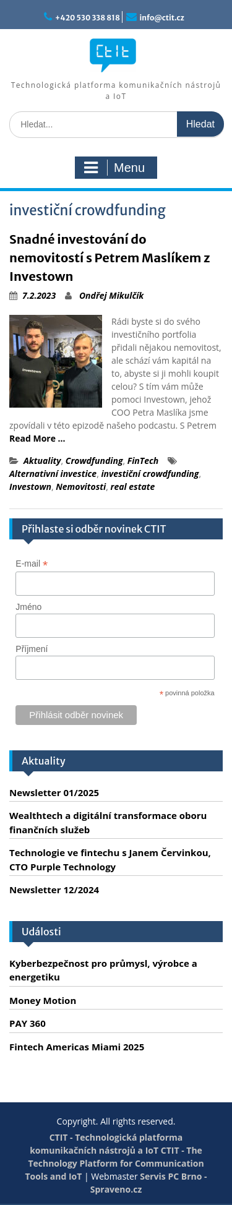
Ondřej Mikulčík (111, 295)
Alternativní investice (53, 473)
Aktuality (42, 460)
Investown (30, 486)
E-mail (31, 564)
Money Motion (42, 1000)
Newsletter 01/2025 (54, 792)
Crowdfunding (94, 460)
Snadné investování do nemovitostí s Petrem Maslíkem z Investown (109, 257)
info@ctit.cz (162, 17)
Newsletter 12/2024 (54, 889)
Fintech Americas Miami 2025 (76, 1046)
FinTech (143, 460)
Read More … (37, 438)
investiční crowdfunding (150, 473)
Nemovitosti (81, 486)
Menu (114, 168)
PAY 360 (27, 1023)
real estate (133, 486)
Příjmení (31, 649)
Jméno (28, 607)
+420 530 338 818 (87, 17)
